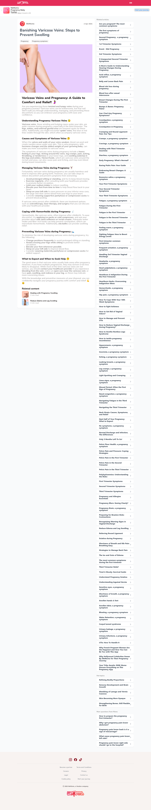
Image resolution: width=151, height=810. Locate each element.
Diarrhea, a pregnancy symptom (113, 155)
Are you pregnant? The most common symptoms (112, 25)
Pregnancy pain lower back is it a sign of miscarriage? (114, 730)
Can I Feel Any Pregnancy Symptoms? (110, 114)
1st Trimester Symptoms (110, 44)
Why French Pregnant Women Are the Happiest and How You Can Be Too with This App (114, 650)
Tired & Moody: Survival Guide (112, 572)
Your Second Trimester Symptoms (109, 190)
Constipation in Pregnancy (111, 127)
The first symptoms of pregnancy (109, 32)
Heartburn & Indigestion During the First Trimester (113, 276)
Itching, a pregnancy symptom (113, 357)
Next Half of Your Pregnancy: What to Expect (112, 420)
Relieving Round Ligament (111, 533)
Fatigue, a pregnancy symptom (113, 201)
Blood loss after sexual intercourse (109, 94)
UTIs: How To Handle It (109, 643)
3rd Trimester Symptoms (110, 54)
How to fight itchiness (109, 306)
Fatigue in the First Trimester (112, 212)
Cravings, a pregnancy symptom (113, 144)
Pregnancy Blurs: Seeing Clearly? (113, 503)
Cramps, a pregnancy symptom (113, 138)
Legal (66, 775)
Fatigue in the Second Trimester (113, 217)
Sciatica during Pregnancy (110, 538)
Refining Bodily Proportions (111, 680)
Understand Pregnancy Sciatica (113, 577)
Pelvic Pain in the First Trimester (113, 458)
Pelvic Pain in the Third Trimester (114, 469)
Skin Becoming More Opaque (112, 698)
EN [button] (131, 3)
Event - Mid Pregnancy (109, 49)
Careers (66, 771)
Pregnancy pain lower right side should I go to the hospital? (113, 744)
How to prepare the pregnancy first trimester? (113, 717)
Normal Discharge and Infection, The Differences (113, 434)
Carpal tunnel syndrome (110, 624)
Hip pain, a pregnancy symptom (113, 295)
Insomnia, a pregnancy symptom (114, 352)
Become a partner (66, 767)
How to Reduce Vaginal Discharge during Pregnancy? (114, 326)
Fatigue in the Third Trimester (112, 222)
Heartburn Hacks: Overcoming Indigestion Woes (112, 282)
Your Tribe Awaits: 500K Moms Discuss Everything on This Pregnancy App (112, 667)
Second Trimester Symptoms (112, 486)
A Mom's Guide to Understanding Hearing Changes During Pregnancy (114, 68)
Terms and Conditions (84, 767)
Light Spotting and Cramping (112, 375)
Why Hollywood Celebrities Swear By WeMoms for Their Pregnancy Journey (114, 658)
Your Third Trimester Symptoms (113, 196)
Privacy (83, 771)
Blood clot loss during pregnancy (109, 87)
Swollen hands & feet (108, 601)
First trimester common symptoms (109, 242)
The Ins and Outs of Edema (111, 555)
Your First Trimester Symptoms (113, 184)
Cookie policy (66, 779)
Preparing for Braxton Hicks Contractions (111, 516)
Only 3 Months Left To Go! (110, 439)
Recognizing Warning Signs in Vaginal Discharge (112, 523)
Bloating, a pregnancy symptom (113, 612)
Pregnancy (24, 41)
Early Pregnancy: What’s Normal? (114, 160)
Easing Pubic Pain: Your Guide (112, 165)
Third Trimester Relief (108, 567)
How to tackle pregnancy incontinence (110, 339)
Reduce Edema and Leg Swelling (114, 528)
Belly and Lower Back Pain (111, 81)
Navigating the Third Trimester (113, 407)
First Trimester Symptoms (111, 481)
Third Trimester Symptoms (111, 491)
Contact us (84, 775)
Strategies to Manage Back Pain (113, 550)
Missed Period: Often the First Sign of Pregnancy (112, 388)
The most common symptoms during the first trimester (112, 561)
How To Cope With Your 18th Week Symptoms (112, 301)
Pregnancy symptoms (40, 41)
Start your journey (142, 10)
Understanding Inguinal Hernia (113, 582)
